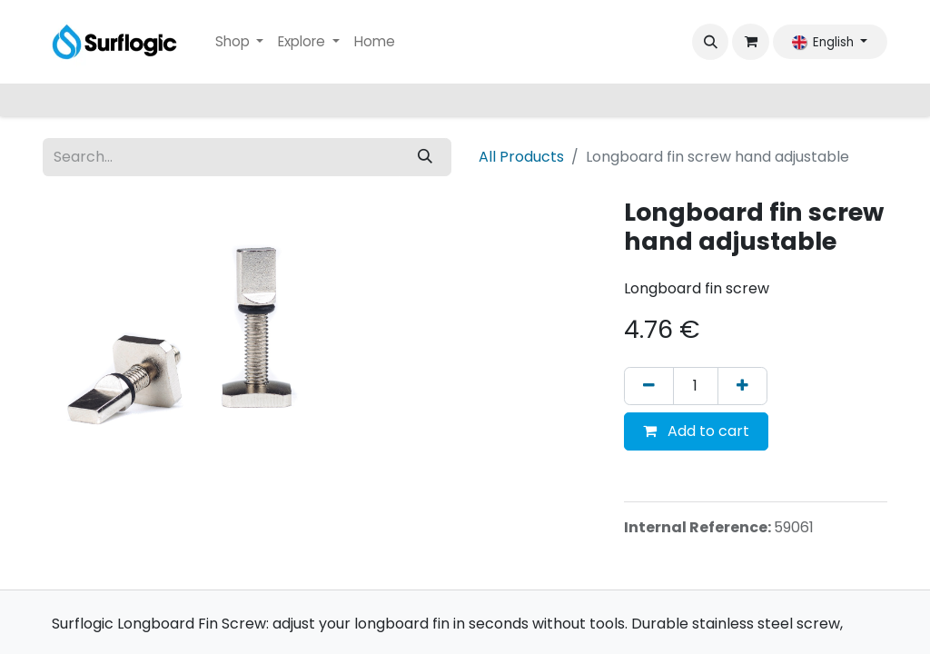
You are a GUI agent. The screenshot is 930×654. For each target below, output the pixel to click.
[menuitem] (240, 42)
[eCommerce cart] (750, 42)
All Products (521, 156)
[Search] (425, 157)
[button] (710, 42)
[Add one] (742, 386)
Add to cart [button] (696, 431)
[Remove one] (649, 386)
